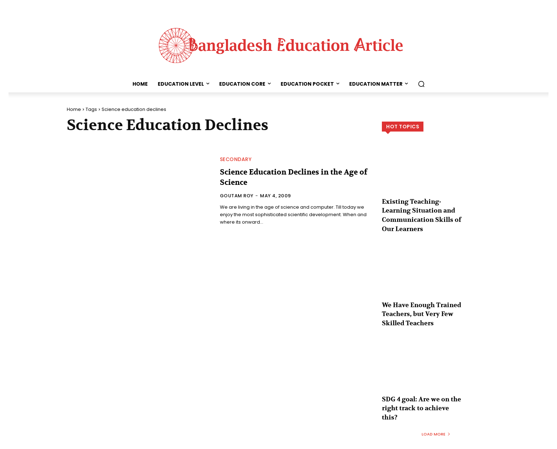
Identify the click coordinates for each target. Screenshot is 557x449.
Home (74, 109)
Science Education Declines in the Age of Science (293, 177)
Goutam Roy (237, 195)
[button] (421, 83)
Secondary (236, 159)
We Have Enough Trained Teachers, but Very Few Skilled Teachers (418, 307)
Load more (436, 414)
